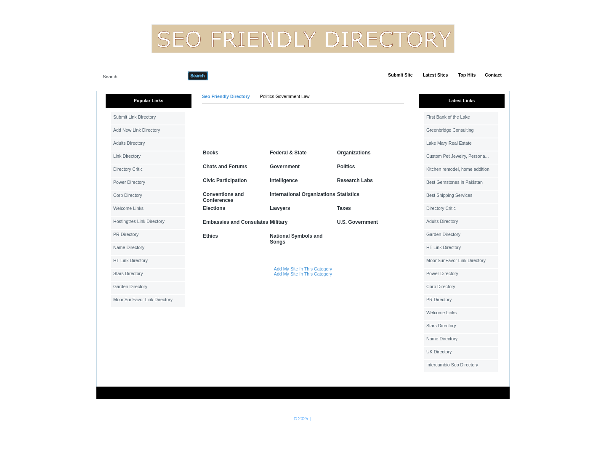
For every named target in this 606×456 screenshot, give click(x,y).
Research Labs (355, 180)
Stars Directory (128, 273)
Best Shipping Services (449, 195)
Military (278, 222)
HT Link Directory (130, 260)
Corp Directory (127, 195)
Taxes (344, 208)
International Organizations (302, 194)
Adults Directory (129, 143)
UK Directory (439, 351)
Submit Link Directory (134, 116)
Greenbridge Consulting (450, 130)
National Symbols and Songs (296, 239)
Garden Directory (130, 286)
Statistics (348, 194)
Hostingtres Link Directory (139, 221)
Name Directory (128, 247)
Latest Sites (435, 74)
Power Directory (129, 182)
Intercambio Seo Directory (452, 364)
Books (210, 153)
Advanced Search (229, 76)
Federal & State (288, 153)
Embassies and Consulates (235, 222)
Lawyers (280, 208)
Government (285, 167)
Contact (493, 74)
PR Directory (125, 234)
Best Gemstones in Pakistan (454, 182)
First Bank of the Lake (448, 116)
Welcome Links (128, 208)
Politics (346, 167)
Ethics (210, 236)
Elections (214, 208)
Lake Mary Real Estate (449, 143)
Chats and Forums (225, 167)
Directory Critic (128, 169)
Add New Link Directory (136, 130)
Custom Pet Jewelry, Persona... (457, 156)
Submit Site (400, 74)
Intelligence (284, 180)
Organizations (354, 153)
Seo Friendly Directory (226, 96)
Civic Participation (225, 180)
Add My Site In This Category (303, 268)
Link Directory (127, 156)
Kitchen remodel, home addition (457, 169)
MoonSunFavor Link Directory (143, 299)
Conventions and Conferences (223, 197)
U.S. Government (357, 222)
